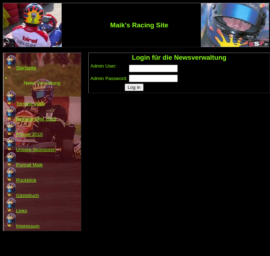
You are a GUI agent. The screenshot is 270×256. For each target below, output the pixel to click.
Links (16, 210)
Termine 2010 (25, 103)
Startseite (20, 67)
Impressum (22, 226)
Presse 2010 (24, 134)
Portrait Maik (24, 164)
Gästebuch (22, 195)
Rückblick (20, 180)
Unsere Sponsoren (30, 149)
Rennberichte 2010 (30, 119)
